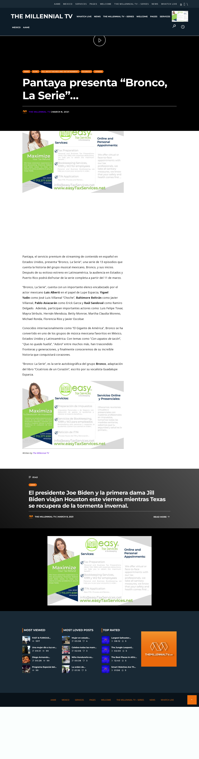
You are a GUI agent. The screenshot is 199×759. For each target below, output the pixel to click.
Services (81, 3)
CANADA (98, 70)
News (155, 3)
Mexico (68, 3)
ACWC (35, 70)
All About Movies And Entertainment (60, 70)
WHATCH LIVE (169, 3)
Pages (93, 3)
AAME (57, 3)
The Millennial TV (42, 16)
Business (86, 70)
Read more (161, 517)
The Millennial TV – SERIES (131, 3)
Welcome (106, 3)
